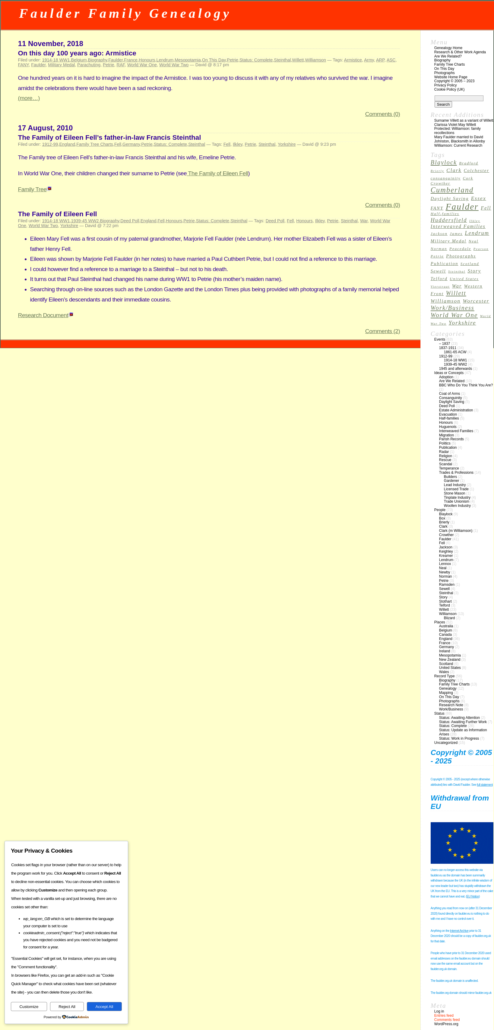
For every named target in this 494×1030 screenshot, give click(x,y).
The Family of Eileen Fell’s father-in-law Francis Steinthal (109, 137)
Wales (444, 672)
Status (439, 713)
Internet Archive (459, 930)
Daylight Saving (451, 402)
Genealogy (448, 688)
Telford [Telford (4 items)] (439, 278)
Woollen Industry (457, 506)
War (364, 220)
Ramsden (446, 584)
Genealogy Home (448, 48)
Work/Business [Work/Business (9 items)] (452, 307)
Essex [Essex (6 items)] (478, 198)
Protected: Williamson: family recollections (457, 130)
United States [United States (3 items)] (464, 279)
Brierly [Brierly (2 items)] (437, 171)
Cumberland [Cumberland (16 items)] (452, 190)
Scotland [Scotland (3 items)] (470, 264)
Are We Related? (448, 56)
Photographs (444, 73)
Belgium (79, 60)
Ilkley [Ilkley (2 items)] (474, 221)
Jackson (445, 547)
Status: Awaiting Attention (459, 718)
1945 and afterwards (455, 369)
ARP (380, 60)
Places (439, 622)
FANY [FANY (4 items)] (437, 208)
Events (439, 339)
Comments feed (447, 1020)
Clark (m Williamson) (456, 531)
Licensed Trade (456, 489)
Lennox (445, 564)
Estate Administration (456, 410)
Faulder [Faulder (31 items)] (462, 206)
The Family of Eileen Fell (217, 173)
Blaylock (446, 514)
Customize (28, 1006)
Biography (97, 60)
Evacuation (448, 414)
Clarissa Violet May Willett (455, 125)
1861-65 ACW (455, 352)
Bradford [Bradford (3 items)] (468, 163)
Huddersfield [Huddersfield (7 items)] (449, 220)
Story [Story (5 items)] (474, 270)
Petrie (232, 60)
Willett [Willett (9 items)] (456, 293)
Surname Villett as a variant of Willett (463, 120)
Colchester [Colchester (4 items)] (476, 170)
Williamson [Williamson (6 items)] (446, 301)
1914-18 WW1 (56, 60)
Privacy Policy (445, 85)
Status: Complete (256, 60)
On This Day (214, 60)
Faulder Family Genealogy (125, 13)
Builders (450, 477)
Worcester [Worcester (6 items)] (476, 301)
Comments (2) (382, 331)
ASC (391, 60)
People (439, 510)
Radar (444, 452)
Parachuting (88, 64)
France (131, 60)
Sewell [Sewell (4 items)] (438, 271)
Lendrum (165, 60)
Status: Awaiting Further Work (463, 722)
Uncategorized (446, 743)
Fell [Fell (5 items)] (486, 208)
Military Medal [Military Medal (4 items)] (449, 241)
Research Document (45, 315)
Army (369, 60)
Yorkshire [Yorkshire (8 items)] (462, 323)
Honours (147, 60)
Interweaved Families (456, 431)
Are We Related (452, 381)
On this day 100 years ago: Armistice (77, 53)
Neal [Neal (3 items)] (474, 241)
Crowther (446, 535)
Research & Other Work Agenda (460, 52)
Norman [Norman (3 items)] (439, 249)
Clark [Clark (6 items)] (453, 170)
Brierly (444, 522)
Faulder (115, 60)
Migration (446, 435)
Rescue (445, 460)
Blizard (449, 618)
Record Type (444, 676)
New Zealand (450, 659)
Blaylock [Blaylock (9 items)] (444, 162)
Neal (443, 568)
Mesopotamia (188, 60)
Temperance (449, 468)
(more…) (29, 98)
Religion (445, 456)
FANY (23, 64)
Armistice (353, 60)
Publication (448, 447)
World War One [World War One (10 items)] (454, 315)
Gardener (451, 481)
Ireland (444, 651)
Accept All (104, 1006)
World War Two (173, 64)
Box (442, 518)
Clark (443, 526)
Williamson (315, 60)
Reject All (67, 1006)
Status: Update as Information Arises (463, 732)
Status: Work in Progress (459, 738)
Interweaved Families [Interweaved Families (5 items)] (458, 226)
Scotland (446, 664)
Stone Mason (454, 493)
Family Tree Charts (94, 144)
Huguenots (448, 427)
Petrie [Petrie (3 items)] (437, 256)
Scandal (445, 464)
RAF (121, 64)
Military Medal (61, 64)
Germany (131, 144)
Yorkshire (287, 144)
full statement (484, 784)
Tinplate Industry (457, 497)
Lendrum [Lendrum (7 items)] (477, 233)
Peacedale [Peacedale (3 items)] (460, 249)
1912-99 (50, 144)
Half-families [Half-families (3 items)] (445, 214)
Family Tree (35, 189)
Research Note (451, 705)
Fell (117, 144)
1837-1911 (447, 348)
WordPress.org (446, 1024)
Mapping (446, 693)
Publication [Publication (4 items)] (444, 263)
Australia (446, 626)
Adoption (446, 377)
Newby (444, 572)
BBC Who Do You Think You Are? (466, 385)
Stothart (445, 601)
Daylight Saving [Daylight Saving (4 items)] (450, 198)
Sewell (444, 589)
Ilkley (237, 144)
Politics (445, 443)
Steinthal (282, 60)
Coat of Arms (449, 394)
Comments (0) (382, 114)
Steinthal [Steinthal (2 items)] (456, 271)
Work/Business (451, 709)
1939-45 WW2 (85, 220)
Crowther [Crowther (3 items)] (441, 183)
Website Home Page (450, 77)
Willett (298, 60)
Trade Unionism (456, 501)
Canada (445, 634)
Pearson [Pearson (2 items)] (481, 249)
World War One (142, 64)
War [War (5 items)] (457, 286)
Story (443, 597)
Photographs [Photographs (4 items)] (461, 256)
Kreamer (446, 556)
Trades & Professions (456, 472)
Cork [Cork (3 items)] (468, 178)
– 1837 (444, 344)
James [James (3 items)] (456, 234)
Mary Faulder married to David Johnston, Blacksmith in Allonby (459, 139)
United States (450, 668)
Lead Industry (455, 485)
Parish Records (451, 439)
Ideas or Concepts (449, 373)
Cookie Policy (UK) (449, 89)
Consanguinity (450, 398)
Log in (439, 1011)
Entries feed (444, 1015)
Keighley (446, 551)
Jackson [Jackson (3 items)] (439, 234)
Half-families (449, 418)
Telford (444, 605)
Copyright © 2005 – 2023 (454, 81)
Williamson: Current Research (458, 145)
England (67, 144)
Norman (445, 576)
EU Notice (473, 896)
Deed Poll (129, 220)
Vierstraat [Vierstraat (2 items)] (440, 286)
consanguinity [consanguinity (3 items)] (446, 178)
